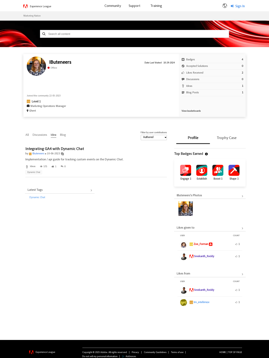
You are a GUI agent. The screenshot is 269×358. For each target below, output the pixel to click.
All (27, 135)
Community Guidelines (155, 352)
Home (222, 352)
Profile (193, 138)
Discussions (40, 135)
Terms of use (177, 352)
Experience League (40, 6)
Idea (53, 135)
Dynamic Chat (37, 197)
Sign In (240, 6)
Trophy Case (227, 138)
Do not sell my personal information (100, 356)
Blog (63, 135)
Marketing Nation (32, 16)
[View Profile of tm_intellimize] (201, 302)
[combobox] (134, 34)
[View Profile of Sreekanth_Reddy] (204, 256)
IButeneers (38, 153)
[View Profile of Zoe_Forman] (201, 244)
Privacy (135, 352)
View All (60, 190)
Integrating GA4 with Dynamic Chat (54, 149)
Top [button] (230, 352)
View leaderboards (191, 111)
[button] (44, 34)
